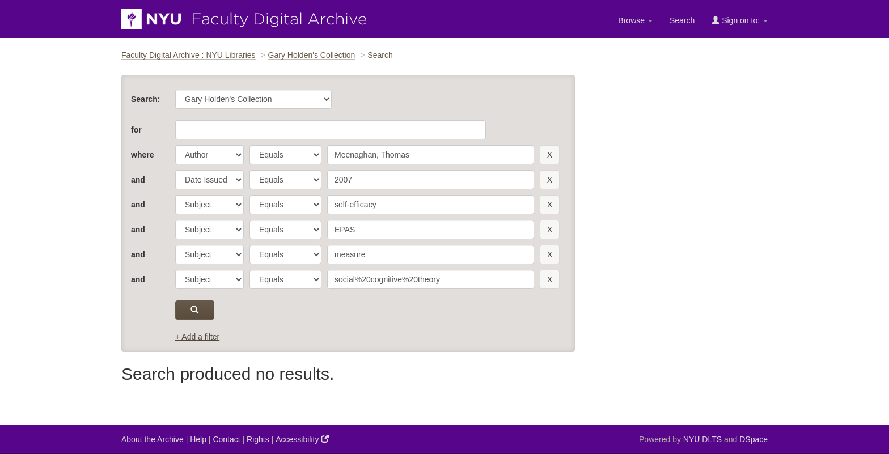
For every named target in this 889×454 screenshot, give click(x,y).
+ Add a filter (197, 336)
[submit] (194, 310)
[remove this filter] (550, 154)
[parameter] (209, 154)
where (142, 154)
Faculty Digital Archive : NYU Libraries (188, 55)
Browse (635, 20)
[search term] (430, 154)
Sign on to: (740, 20)
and (138, 179)
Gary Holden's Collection (311, 55)
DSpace (753, 439)
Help (198, 439)
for (136, 129)
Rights (258, 439)
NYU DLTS (702, 439)
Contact (226, 439)
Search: (145, 99)
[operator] (285, 154)
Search (682, 20)
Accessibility (302, 439)
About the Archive (152, 439)
